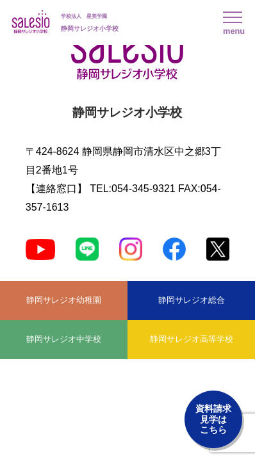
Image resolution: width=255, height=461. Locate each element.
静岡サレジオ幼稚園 (63, 300)
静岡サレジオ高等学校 (191, 339)
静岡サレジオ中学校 (63, 339)
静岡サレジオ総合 (191, 300)
